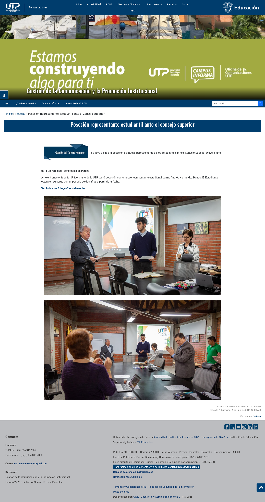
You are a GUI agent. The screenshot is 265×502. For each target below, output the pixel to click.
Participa (172, 4)
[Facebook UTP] (227, 426)
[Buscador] (260, 103)
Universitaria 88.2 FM (76, 103)
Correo (185, 4)
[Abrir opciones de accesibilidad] (4, 94)
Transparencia (154, 4)
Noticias (20, 113)
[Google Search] (235, 103)
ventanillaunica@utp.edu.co (183, 466)
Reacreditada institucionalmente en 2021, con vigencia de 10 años (190, 437)
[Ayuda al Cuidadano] (255, 426)
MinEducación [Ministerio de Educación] (145, 442)
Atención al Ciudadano (129, 4)
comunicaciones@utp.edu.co (30, 463)
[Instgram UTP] (244, 426)
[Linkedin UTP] (249, 426)
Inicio (79, 4)
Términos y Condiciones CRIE (130, 486)
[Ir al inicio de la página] (261, 488)
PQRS (109, 4)
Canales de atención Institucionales (133, 471)
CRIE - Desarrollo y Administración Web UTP (158, 496)
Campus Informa (50, 103)
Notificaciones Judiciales (127, 476)
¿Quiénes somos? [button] (25, 103)
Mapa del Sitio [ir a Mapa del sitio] (121, 491)
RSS (132, 10)
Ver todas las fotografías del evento (63, 188)
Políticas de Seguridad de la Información (171, 486)
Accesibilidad (94, 4)
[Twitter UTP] (232, 426)
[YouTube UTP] (238, 426)
